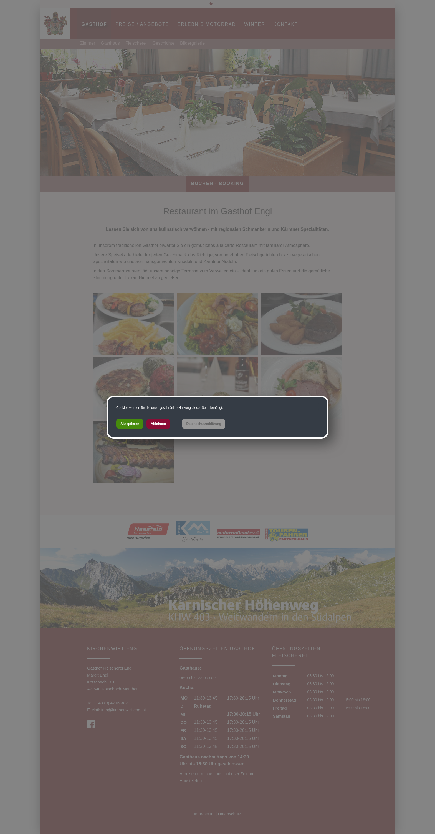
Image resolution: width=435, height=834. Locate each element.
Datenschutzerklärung (203, 424)
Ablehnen (158, 424)
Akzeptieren (129, 424)
